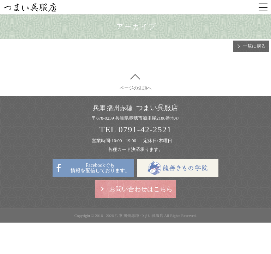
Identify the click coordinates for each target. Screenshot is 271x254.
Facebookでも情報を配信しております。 (100, 168)
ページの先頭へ (136, 88)
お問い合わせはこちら (141, 189)
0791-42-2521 (145, 129)
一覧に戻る (254, 46)
